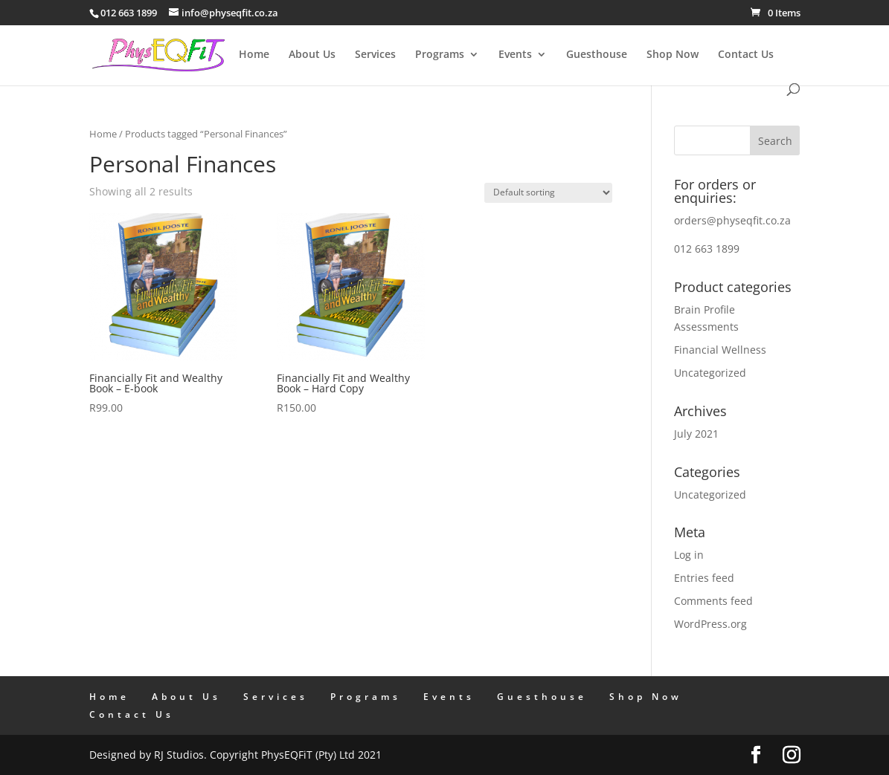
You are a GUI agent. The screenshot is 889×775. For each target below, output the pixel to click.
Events (515, 55)
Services (375, 55)
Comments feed (713, 601)
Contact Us (746, 55)
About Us (312, 55)
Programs (439, 55)
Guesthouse (596, 55)
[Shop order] (548, 193)
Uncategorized (710, 373)
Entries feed (704, 578)
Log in (689, 555)
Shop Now (672, 55)
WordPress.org (710, 624)
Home (254, 55)
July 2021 (696, 434)
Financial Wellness (720, 350)
